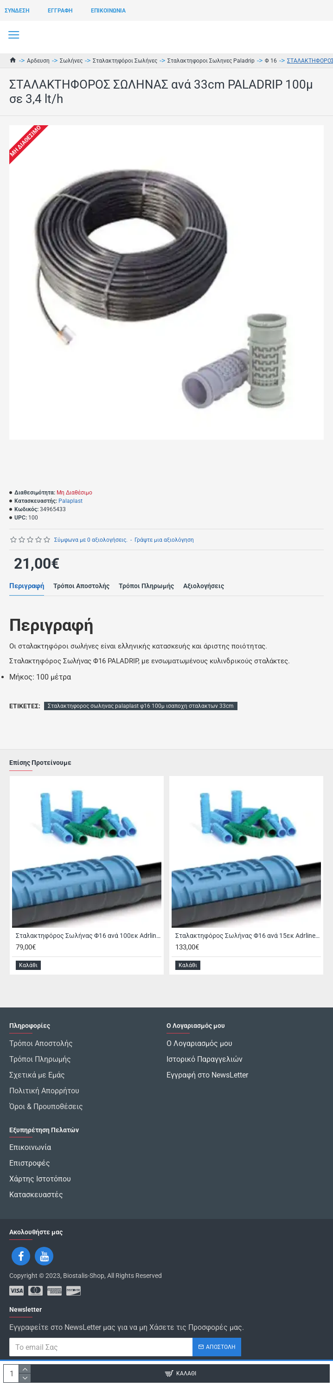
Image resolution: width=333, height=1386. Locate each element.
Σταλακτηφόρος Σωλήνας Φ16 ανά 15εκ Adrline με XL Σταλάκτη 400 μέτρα (248, 935)
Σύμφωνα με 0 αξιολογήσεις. (91, 540)
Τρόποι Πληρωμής (146, 586)
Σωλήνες (71, 61)
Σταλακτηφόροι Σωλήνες (125, 61)
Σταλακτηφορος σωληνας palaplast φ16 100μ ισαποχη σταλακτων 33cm (141, 706)
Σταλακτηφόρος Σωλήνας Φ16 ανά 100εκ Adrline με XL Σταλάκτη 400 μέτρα (88, 935)
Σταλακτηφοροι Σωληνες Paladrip (211, 61)
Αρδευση (38, 61)
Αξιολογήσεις (203, 586)
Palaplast (70, 501)
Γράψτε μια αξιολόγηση (164, 540)
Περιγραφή (26, 586)
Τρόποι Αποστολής (81, 586)
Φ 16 (271, 61)
